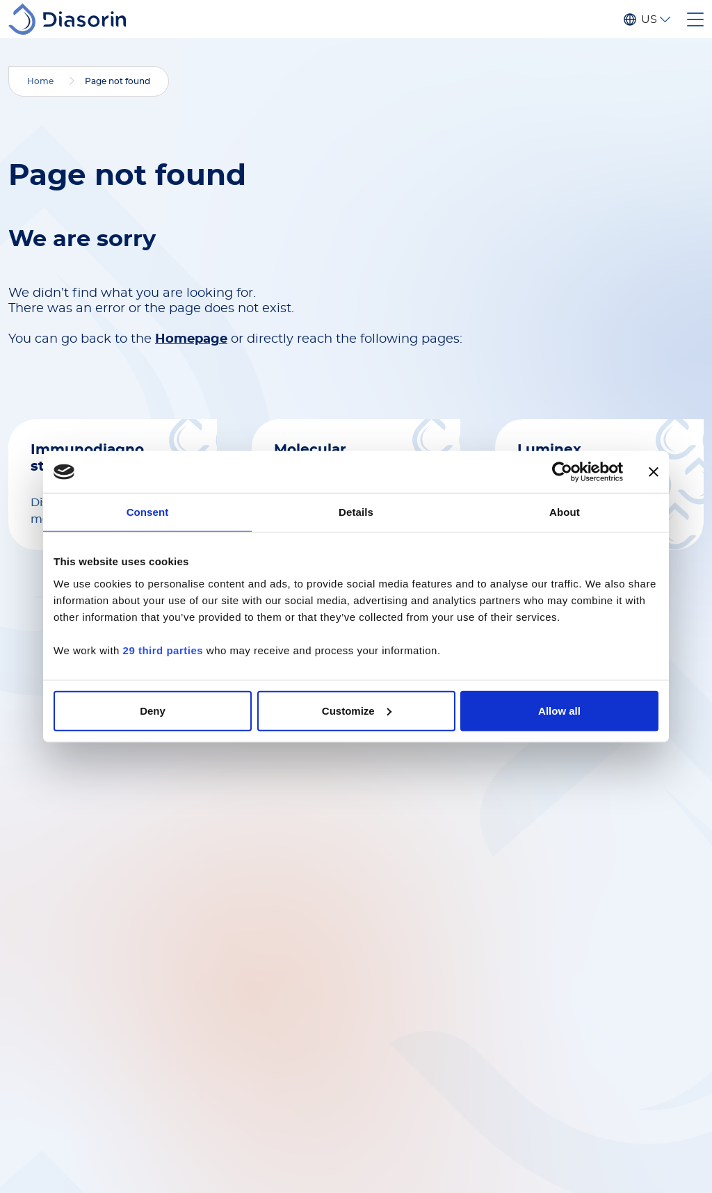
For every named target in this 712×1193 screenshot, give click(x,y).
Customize (356, 710)
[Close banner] (653, 472)
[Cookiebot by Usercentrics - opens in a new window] (562, 472)
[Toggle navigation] (695, 19)
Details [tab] (356, 512)
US (648, 19)
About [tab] (564, 512)
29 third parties (163, 650)
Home (40, 81)
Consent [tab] (148, 512)
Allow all (559, 710)
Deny (152, 710)
